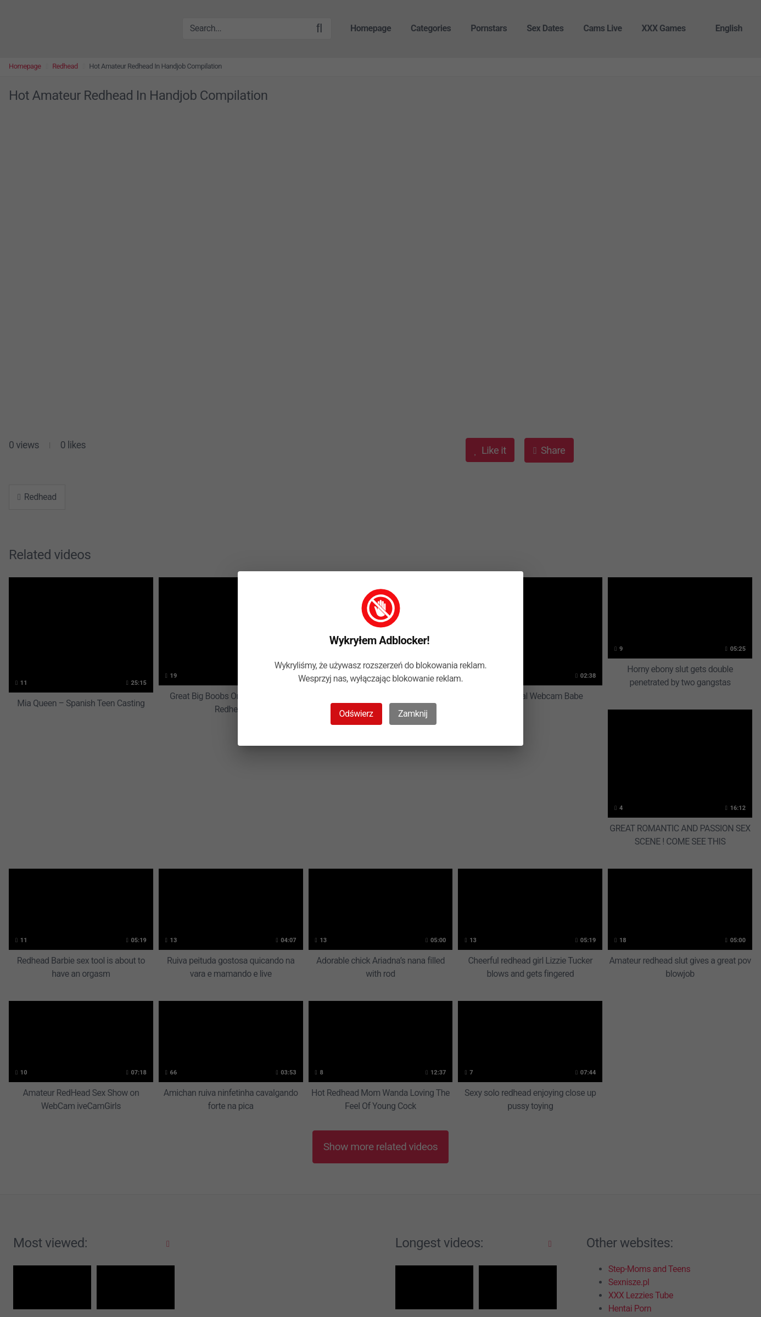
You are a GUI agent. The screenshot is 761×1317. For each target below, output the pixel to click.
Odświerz (356, 713)
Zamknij (412, 713)
